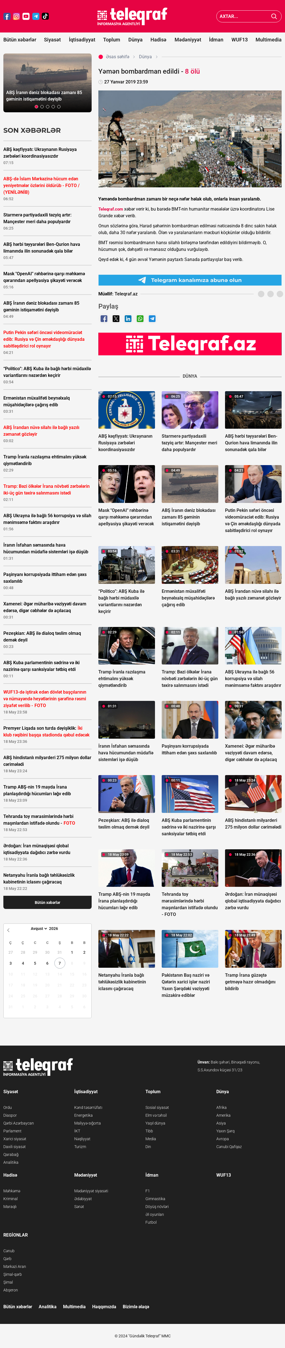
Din (148, 1146)
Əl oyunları (154, 1214)
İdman (216, 40)
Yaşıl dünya (155, 1123)
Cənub (9, 1251)
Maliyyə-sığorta (87, 1123)
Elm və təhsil (156, 1115)
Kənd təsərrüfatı (88, 1107)
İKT (77, 1131)
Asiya (221, 1123)
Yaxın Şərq (225, 1131)
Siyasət (52, 40)
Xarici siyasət (14, 1139)
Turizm (80, 1146)
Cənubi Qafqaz (229, 1146)
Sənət (79, 1206)
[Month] (38, 928)
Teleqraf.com (110, 209)
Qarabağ (10, 1154)
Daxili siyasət (14, 1146)
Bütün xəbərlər (19, 40)
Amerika (223, 1115)
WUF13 (239, 40)
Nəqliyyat (82, 1139)
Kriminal (10, 1199)
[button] (36, 106)
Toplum (111, 40)
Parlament (12, 1131)
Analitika (10, 1162)
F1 (147, 1191)
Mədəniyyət (188, 40)
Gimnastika (155, 1199)
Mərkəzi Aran (14, 1266)
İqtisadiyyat (82, 40)
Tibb (149, 1131)
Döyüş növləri (157, 1206)
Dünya (135, 40)
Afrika (221, 1107)
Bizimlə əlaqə (136, 1306)
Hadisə (158, 40)
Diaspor (10, 1115)
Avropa (222, 1139)
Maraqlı (10, 1206)
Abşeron (10, 1290)
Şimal (8, 1282)
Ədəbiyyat (83, 1199)
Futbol (151, 1222)
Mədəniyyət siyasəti (91, 1191)
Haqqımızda (104, 1306)
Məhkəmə (11, 1191)
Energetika (83, 1115)
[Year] (57, 928)
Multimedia (269, 40)
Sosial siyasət (157, 1107)
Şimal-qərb (12, 1274)
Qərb (7, 1258)
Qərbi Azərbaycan (18, 1123)
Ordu (7, 1107)
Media (150, 1139)
